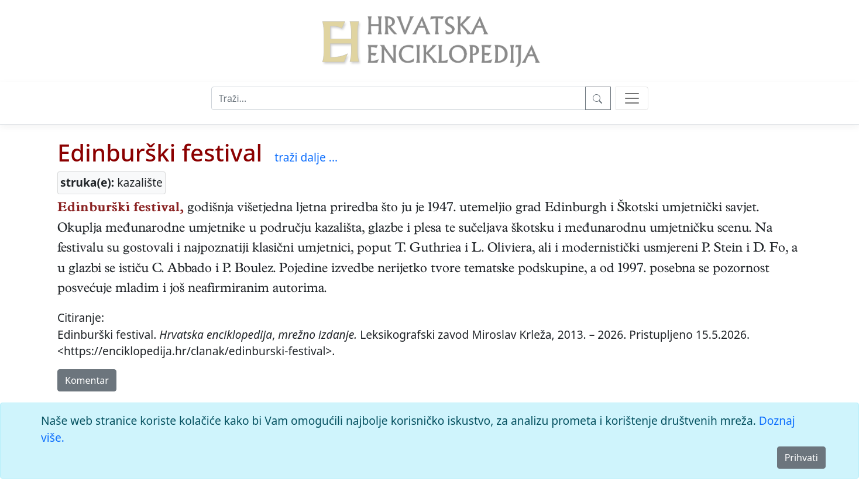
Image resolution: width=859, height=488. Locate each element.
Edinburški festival (159, 152)
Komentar (87, 380)
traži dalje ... (306, 157)
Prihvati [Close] (801, 457)
